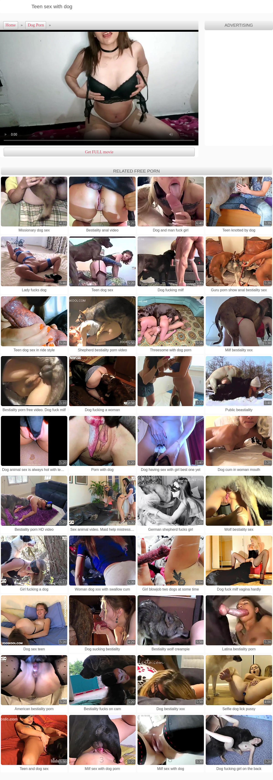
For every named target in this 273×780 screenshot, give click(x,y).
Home (10, 25)
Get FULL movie (99, 152)
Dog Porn (36, 25)
